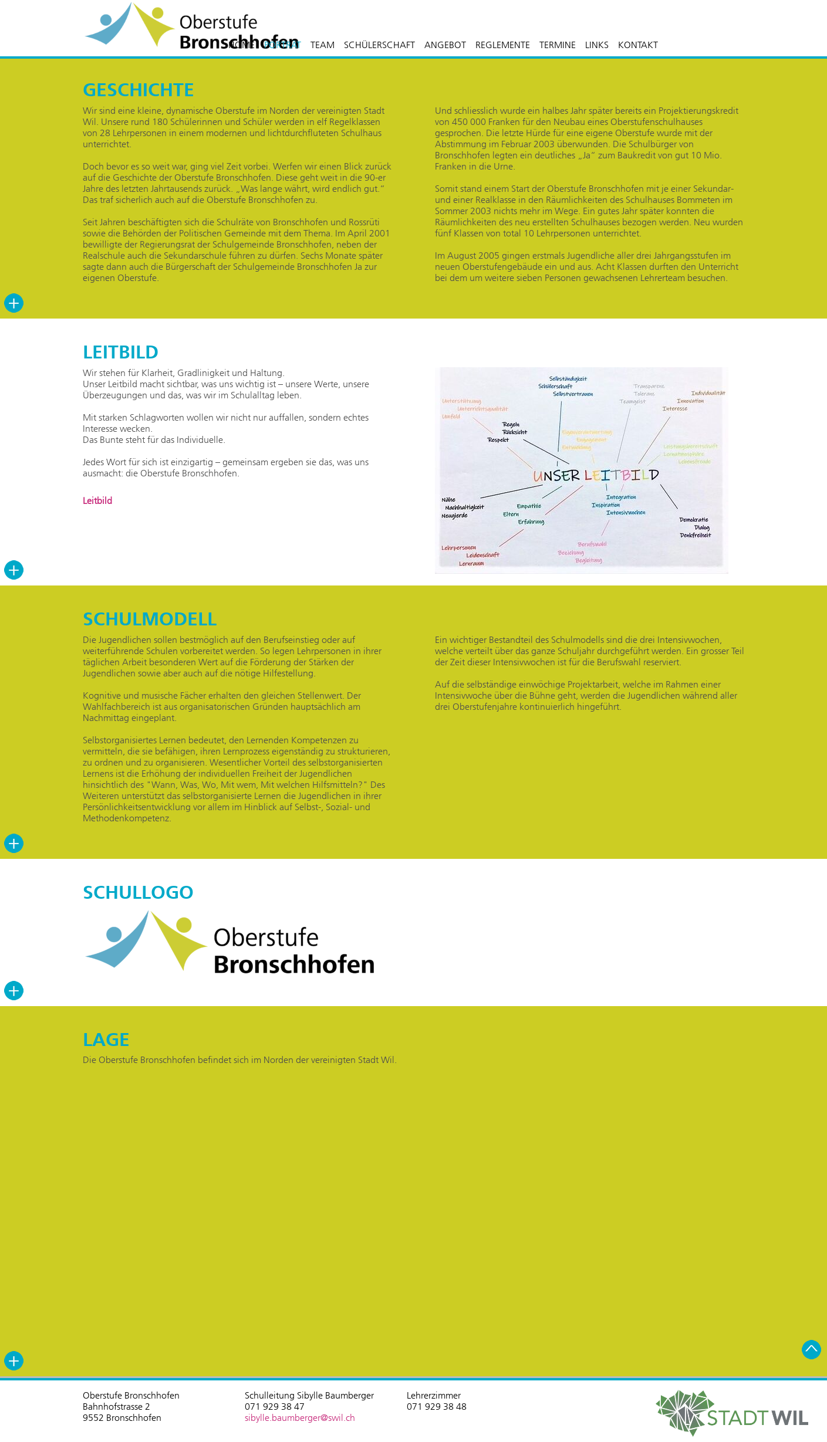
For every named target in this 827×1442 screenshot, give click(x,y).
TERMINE (557, 44)
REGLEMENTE (502, 44)
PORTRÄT (282, 44)
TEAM (322, 44)
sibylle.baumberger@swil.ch (300, 1417)
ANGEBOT (445, 44)
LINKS (597, 44)
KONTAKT (638, 44)
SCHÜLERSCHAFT (379, 44)
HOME (241, 44)
